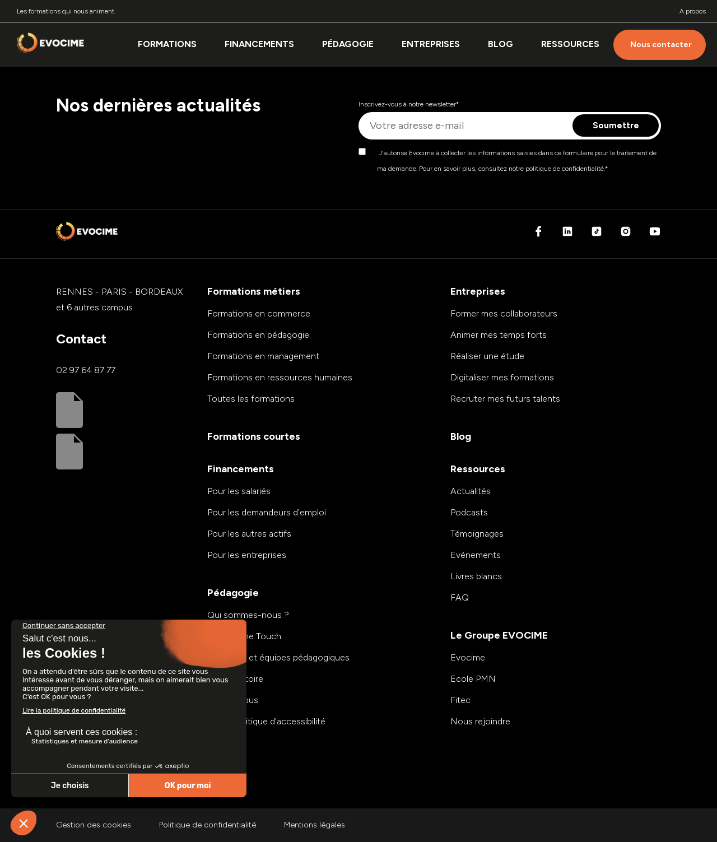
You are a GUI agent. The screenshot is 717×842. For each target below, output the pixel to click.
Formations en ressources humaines (279, 377)
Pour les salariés (239, 491)
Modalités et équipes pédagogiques (278, 657)
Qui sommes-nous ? (248, 615)
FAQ (459, 597)
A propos (692, 11)
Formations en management (263, 356)
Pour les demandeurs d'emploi (266, 512)
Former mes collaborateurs (503, 313)
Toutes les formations (251, 398)
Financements (259, 44)
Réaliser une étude (487, 356)
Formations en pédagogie (258, 334)
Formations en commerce (258, 313)
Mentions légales (314, 825)
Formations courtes (253, 436)
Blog (500, 44)
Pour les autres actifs (249, 533)
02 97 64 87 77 (85, 370)
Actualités (470, 491)
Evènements (475, 555)
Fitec (460, 700)
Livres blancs (476, 576)
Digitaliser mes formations (502, 377)
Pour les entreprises (246, 555)
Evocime (467, 657)
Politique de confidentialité (207, 825)
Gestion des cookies (93, 825)
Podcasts (469, 512)
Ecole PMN (473, 678)
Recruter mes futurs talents (505, 398)
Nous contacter (661, 44)
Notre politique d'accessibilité (266, 721)
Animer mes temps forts (498, 334)
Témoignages (477, 533)
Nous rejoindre (480, 721)
